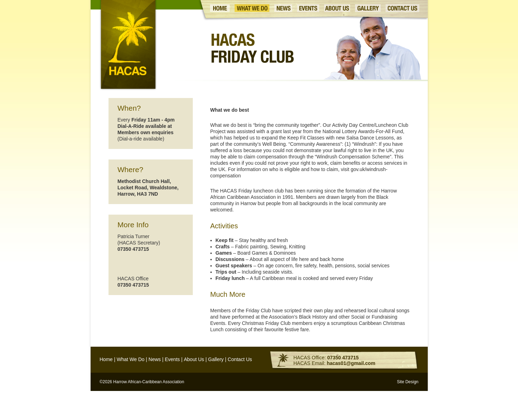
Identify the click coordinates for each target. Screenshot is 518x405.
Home (106, 359)
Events (172, 359)
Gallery (216, 359)
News (155, 359)
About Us (194, 359)
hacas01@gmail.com (351, 363)
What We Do (130, 359)
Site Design (407, 381)
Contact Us (240, 359)
